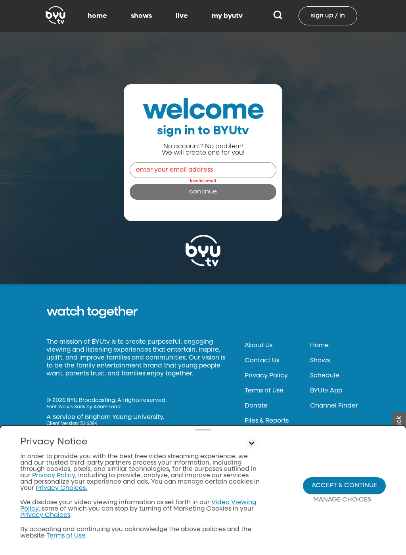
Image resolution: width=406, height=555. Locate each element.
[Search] (278, 15)
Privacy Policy (266, 376)
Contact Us (262, 361)
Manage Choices (342, 500)
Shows (320, 361)
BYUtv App (326, 391)
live (182, 15)
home (97, 15)
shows (141, 15)
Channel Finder (334, 406)
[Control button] (251, 444)
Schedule (324, 376)
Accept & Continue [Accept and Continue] (344, 485)
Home (319, 346)
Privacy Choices (45, 515)
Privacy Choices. (61, 488)
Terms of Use (264, 391)
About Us (258, 346)
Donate (256, 406)
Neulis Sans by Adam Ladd (90, 407)
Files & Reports (267, 421)
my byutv (227, 15)
